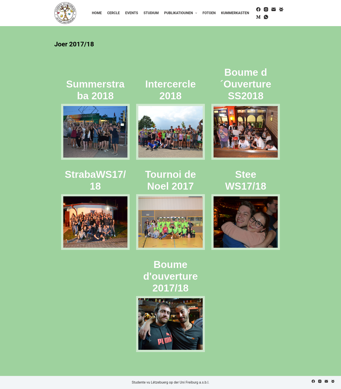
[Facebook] (258, 9)
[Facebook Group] (281, 9)
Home (97, 13)
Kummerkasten (235, 13)
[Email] (273, 9)
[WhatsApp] (266, 17)
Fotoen (209, 13)
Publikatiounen (181, 13)
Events (131, 13)
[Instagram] (266, 9)
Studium (151, 13)
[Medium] (258, 17)
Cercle (113, 13)
